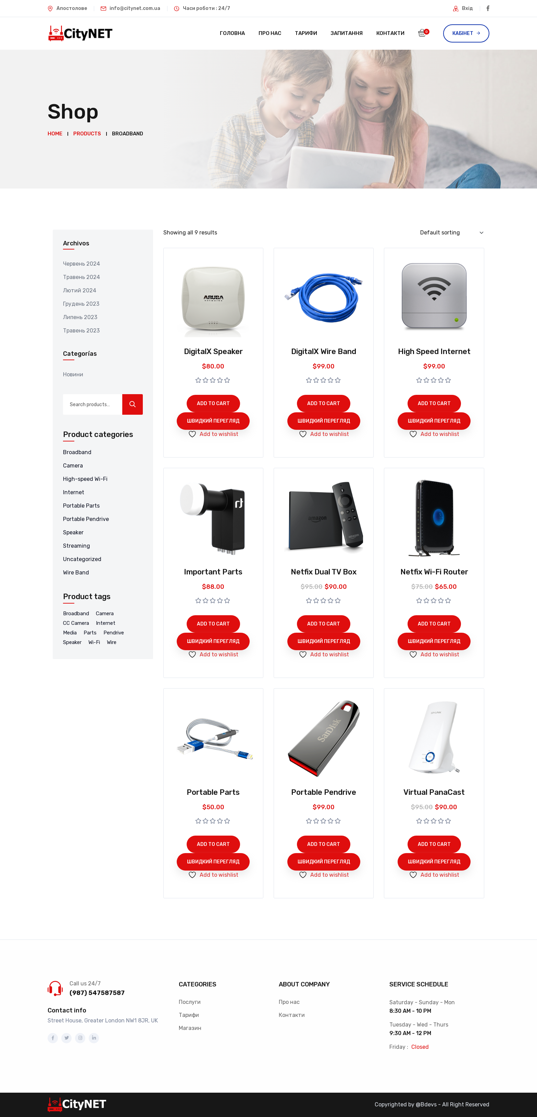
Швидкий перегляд (213, 421)
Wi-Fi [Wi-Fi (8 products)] (94, 642)
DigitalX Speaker (213, 351)
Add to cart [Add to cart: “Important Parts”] (213, 624)
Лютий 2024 (79, 290)
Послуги (190, 1002)
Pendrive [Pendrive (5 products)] (113, 633)
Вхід (467, 8)
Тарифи (306, 33)
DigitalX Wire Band (323, 351)
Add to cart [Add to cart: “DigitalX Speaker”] (213, 403)
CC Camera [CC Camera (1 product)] (76, 623)
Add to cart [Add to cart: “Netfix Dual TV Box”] (323, 624)
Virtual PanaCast (434, 792)
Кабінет (462, 33)
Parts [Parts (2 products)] (90, 633)
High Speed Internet (434, 351)
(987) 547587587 (97, 993)
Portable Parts (81, 505)
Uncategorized (82, 559)
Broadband (77, 452)
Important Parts (213, 571)
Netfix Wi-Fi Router (434, 571)
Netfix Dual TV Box (324, 571)
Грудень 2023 (81, 304)
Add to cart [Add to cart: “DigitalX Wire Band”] (323, 403)
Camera (73, 465)
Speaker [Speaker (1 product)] (72, 642)
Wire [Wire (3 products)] (111, 642)
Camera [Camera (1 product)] (105, 613)
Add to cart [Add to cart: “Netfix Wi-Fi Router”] (434, 624)
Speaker (73, 532)
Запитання (347, 33)
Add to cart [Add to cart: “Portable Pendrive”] (323, 844)
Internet (73, 492)
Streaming (76, 546)
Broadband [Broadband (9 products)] (76, 613)
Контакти (390, 33)
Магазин (190, 1028)
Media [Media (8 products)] (70, 633)
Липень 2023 (80, 317)
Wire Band (76, 572)
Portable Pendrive (86, 519)
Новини (73, 374)
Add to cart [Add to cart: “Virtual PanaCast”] (434, 844)
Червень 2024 (81, 263)
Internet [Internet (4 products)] (105, 623)
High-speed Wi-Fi (85, 479)
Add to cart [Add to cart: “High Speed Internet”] (434, 403)
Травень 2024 (81, 277)
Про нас (270, 33)
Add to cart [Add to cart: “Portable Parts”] (213, 844)
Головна (232, 33)
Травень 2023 (81, 330)
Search (132, 404)
